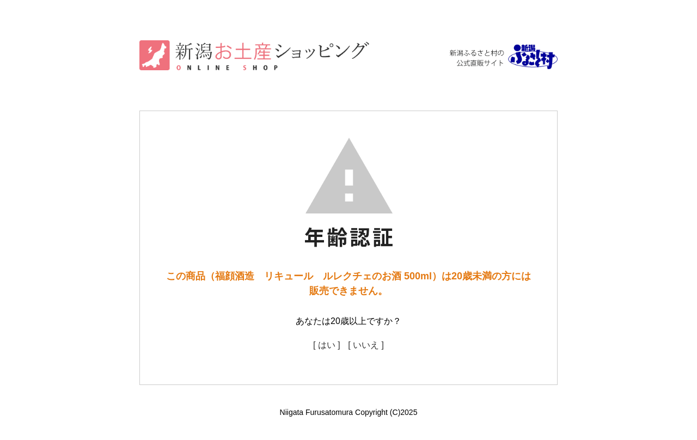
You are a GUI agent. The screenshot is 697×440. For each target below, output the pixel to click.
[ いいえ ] (366, 345)
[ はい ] (326, 345)
